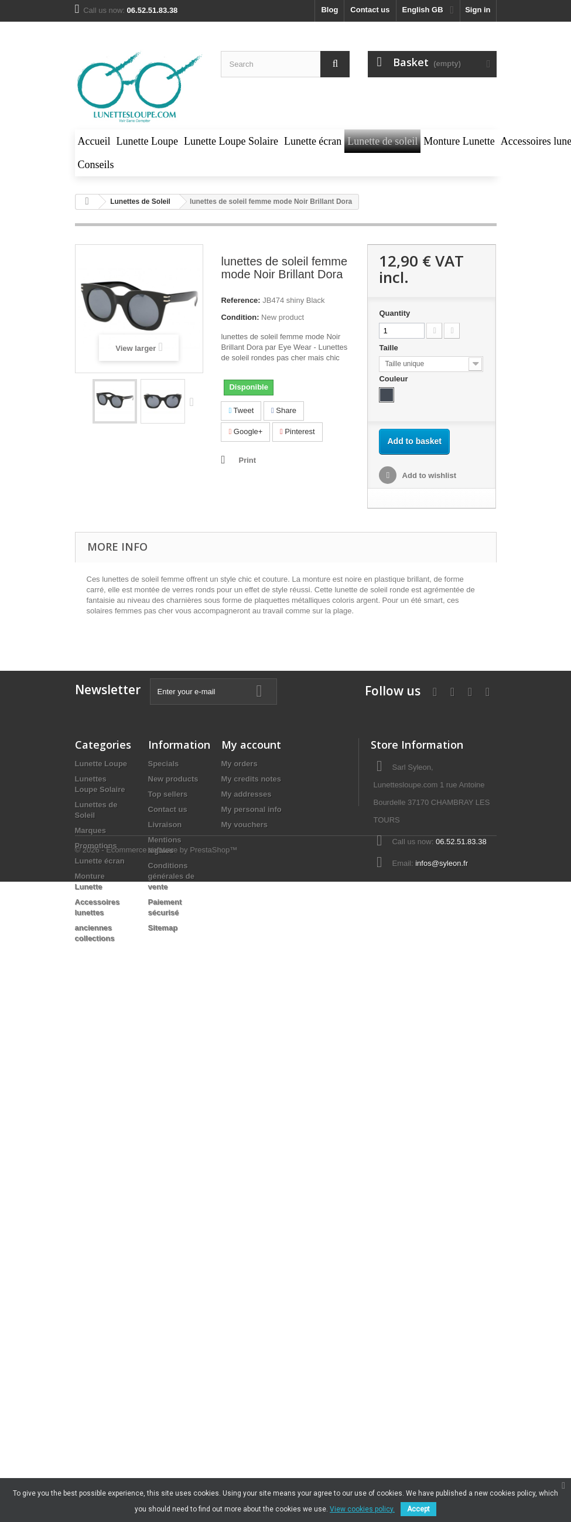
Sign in (477, 9)
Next (194, 401)
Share (283, 410)
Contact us (369, 9)
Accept (418, 1509)
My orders (239, 763)
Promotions (96, 845)
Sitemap (163, 927)
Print (247, 460)
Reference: (240, 300)
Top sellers (168, 794)
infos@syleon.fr (441, 863)
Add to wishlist (428, 475)
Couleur (394, 378)
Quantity (394, 313)
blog (329, 9)
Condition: (240, 317)
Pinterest (297, 431)
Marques (90, 830)
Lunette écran (100, 860)
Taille (389, 347)
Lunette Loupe (101, 763)
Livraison (165, 824)
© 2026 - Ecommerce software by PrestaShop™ (156, 980)
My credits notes (251, 778)
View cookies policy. (362, 1509)
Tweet (241, 410)
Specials (163, 763)
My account (251, 745)
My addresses (246, 794)
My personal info (251, 809)
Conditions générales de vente (171, 876)
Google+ (245, 431)
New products (173, 778)
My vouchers (244, 824)
